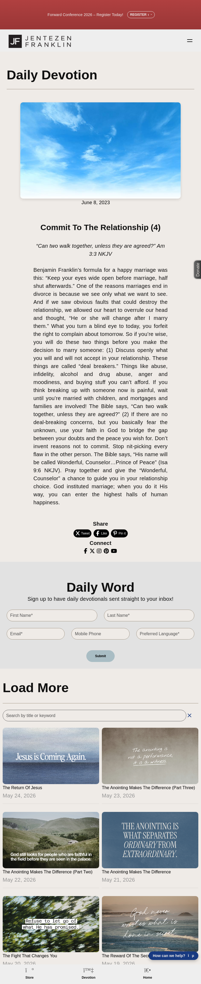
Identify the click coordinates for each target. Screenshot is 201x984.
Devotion (88, 977)
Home (147, 977)
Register (141, 15)
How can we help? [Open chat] (173, 956)
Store (29, 977)
